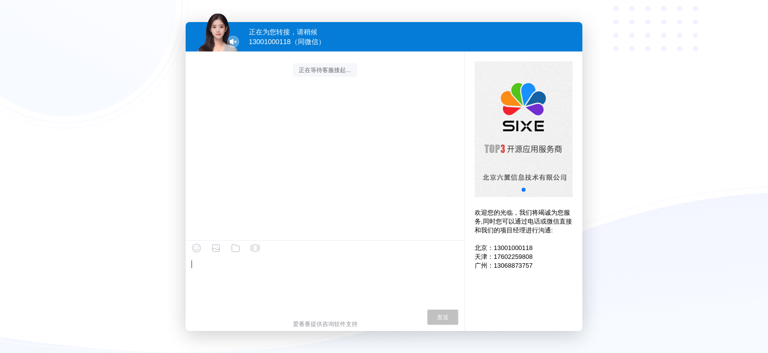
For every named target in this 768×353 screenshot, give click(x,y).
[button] (524, 190)
